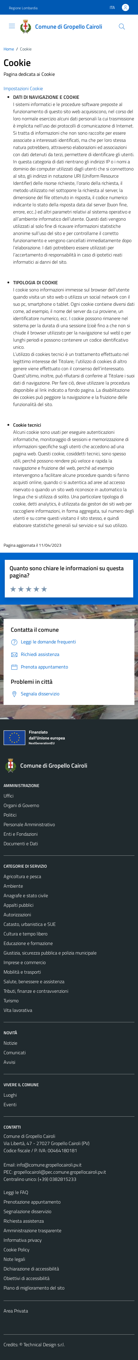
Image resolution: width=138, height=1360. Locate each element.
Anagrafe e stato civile (26, 895)
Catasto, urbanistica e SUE (30, 924)
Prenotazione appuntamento (32, 1201)
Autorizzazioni (17, 914)
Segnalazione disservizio (27, 1211)
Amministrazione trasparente (32, 1230)
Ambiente (13, 885)
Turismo (11, 1000)
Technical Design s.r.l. (44, 1344)
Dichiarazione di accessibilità (31, 1268)
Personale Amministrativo (29, 824)
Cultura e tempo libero (25, 933)
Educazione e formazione (28, 943)
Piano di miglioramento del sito (34, 1287)
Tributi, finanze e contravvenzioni (36, 991)
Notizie (10, 1042)
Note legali (14, 1259)
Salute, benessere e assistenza (34, 981)
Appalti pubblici (18, 905)
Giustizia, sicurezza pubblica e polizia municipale (50, 952)
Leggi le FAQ (16, 1192)
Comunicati (15, 1052)
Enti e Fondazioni (21, 833)
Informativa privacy (23, 1240)
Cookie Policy (17, 1249)
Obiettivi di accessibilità (26, 1278)
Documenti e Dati (21, 843)
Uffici (8, 795)
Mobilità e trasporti (22, 971)
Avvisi (9, 1062)
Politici (10, 814)
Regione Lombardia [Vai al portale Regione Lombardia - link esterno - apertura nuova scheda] (23, 8)
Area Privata (16, 1310)
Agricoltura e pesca (22, 876)
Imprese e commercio (25, 962)
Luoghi (10, 1094)
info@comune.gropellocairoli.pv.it (49, 1164)
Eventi (10, 1104)
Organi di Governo (21, 805)
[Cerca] (122, 26)
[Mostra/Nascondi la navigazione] (11, 26)
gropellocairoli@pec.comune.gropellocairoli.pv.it (60, 1171)
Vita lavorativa (18, 1010)
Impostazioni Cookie (23, 88)
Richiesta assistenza (24, 1220)
